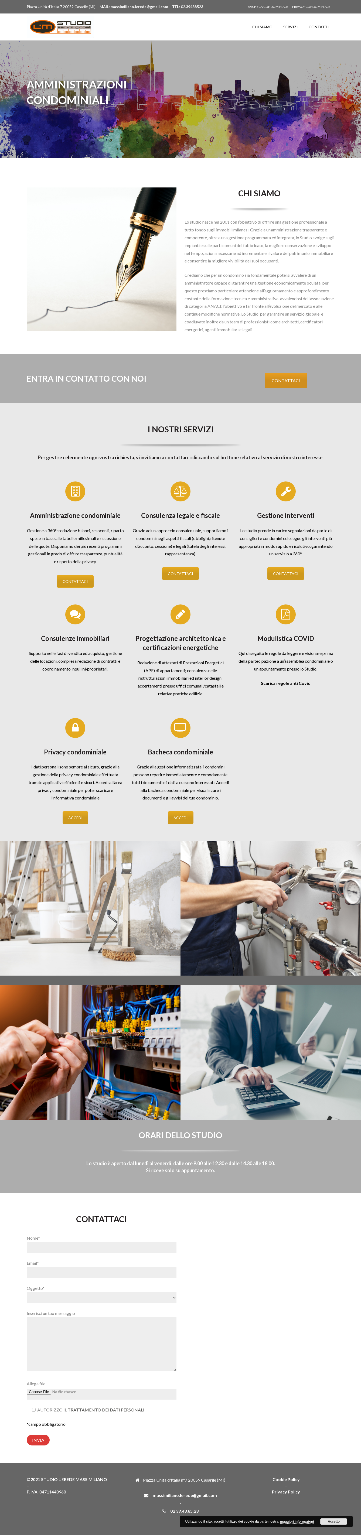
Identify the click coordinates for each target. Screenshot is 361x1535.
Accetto (334, 1521)
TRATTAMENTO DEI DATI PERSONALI (106, 1409)
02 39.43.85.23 (184, 1510)
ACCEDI (75, 817)
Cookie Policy (286, 1479)
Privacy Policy (286, 1491)
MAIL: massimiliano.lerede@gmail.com (134, 6)
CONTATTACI (286, 380)
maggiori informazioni (297, 1521)
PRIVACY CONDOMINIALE (311, 7)
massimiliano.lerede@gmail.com (185, 1495)
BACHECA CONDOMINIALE (268, 7)
